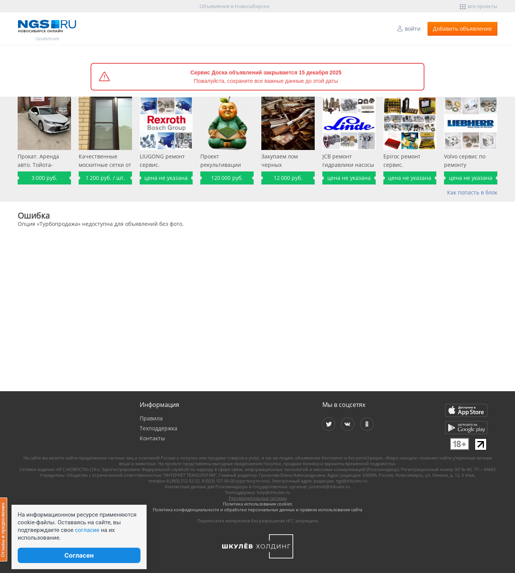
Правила (151, 418)
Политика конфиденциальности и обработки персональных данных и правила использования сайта (257, 509)
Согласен (79, 555)
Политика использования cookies (257, 504)
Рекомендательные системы (258, 498)
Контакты (152, 438)
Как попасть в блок (472, 192)
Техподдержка (158, 428)
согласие (87, 530)
